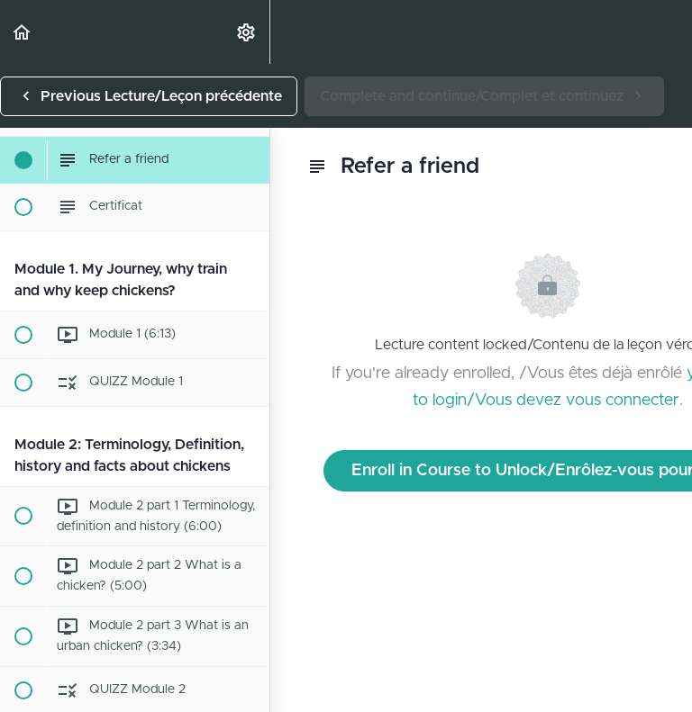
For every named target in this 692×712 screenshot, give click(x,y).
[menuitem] (246, 32)
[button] (22, 32)
